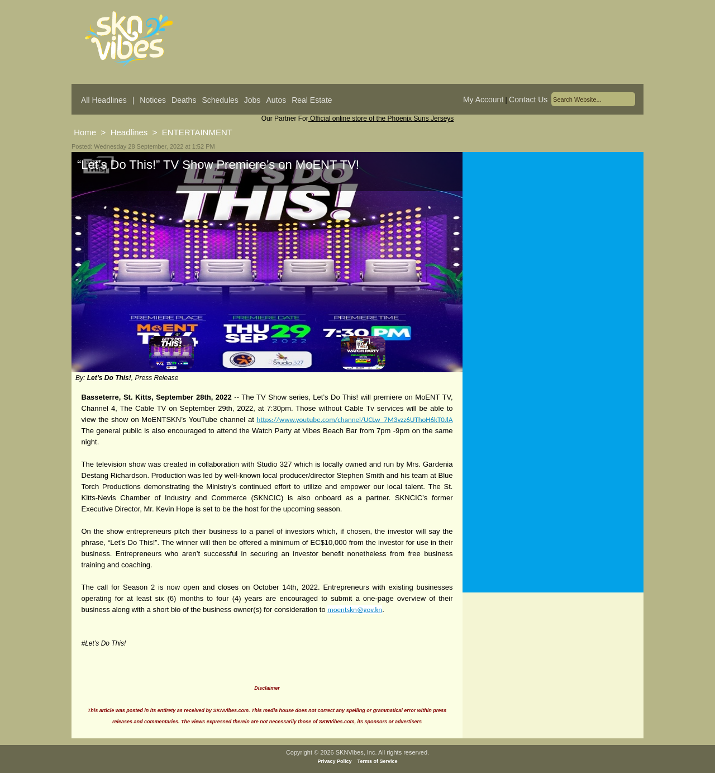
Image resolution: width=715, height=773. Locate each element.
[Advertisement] (553, 262)
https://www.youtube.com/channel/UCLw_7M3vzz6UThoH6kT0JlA (355, 419)
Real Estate (312, 100)
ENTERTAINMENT (197, 132)
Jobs (252, 100)
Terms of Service (378, 761)
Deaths (183, 100)
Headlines (129, 132)
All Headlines (104, 100)
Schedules (220, 100)
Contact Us (528, 99)
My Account (483, 99)
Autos (276, 100)
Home (85, 132)
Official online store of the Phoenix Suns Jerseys (381, 118)
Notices (153, 100)
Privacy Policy (335, 761)
